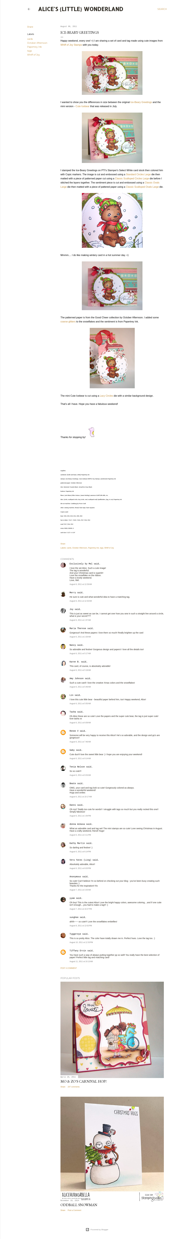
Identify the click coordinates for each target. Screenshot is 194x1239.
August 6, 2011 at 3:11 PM (80, 835)
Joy (71, 609)
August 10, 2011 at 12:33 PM (81, 942)
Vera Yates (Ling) (80, 860)
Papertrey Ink (34, 47)
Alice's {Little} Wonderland (80, 8)
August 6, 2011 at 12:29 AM (81, 584)
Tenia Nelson (77, 767)
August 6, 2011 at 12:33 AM (81, 601)
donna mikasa (77, 824)
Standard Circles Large (138, 174)
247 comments (74, 1087)
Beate (73, 783)
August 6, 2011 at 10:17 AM (81, 797)
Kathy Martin (77, 843)
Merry (73, 592)
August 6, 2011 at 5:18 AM (80, 670)
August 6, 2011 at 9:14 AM (80, 758)
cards (30, 39)
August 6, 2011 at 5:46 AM (80, 687)
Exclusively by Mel (81, 564)
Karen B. (75, 662)
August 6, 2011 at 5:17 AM (80, 653)
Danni (73, 805)
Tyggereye (75, 934)
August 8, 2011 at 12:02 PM (81, 926)
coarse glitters (68, 321)
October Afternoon (37, 43)
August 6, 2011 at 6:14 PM (80, 852)
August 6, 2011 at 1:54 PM (80, 816)
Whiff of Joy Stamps (71, 45)
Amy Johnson (77, 678)
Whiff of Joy (33, 54)
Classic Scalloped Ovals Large (142, 187)
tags (29, 50)
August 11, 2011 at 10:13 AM (81, 961)
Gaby (72, 750)
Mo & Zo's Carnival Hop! (83, 1081)
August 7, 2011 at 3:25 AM (80, 890)
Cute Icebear (83, 106)
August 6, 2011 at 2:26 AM (80, 637)
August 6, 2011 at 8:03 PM (80, 868)
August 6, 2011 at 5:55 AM (80, 703)
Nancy (73, 645)
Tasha (73, 712)
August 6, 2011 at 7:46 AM (80, 742)
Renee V (74, 731)
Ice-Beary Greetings (141, 102)
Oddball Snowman (78, 1204)
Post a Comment (68, 968)
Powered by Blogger (97, 1229)
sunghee (74, 917)
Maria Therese (78, 628)
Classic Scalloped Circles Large (132, 178)
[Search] (162, 9)
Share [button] (30, 26)
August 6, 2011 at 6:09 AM (80, 723)
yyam (72, 898)
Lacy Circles (106, 395)
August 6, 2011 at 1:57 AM (80, 620)
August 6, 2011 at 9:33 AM (80, 775)
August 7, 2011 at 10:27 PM (81, 909)
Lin (71, 695)
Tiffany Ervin (78, 951)
